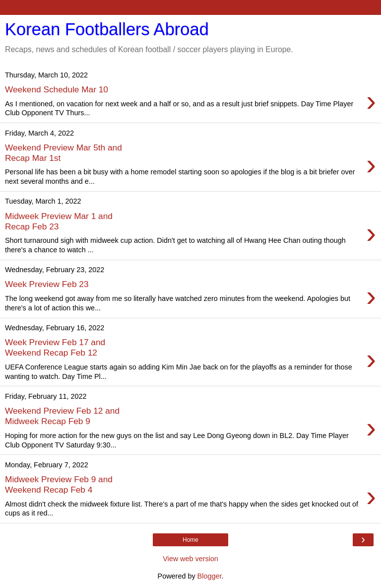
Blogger (209, 576)
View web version (190, 559)
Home (190, 539)
